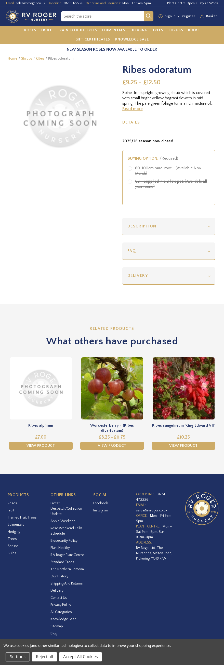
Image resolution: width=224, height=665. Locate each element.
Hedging (14, 532)
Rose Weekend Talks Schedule (66, 531)
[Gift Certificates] (93, 39)
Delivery (137, 275)
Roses (12, 503)
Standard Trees (62, 562)
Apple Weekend (62, 521)
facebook (100, 503)
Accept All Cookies (80, 656)
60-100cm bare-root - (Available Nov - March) (169, 171)
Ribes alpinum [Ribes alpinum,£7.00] (40, 425)
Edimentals (16, 525)
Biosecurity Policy (63, 541)
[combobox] (102, 16)
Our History (59, 576)
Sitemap (56, 626)
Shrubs (13, 546)
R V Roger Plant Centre (67, 555)
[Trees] (158, 30)
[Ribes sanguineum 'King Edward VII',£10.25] (183, 388)
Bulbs (12, 553)
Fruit (11, 510)
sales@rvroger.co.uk (30, 3)
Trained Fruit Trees (22, 517)
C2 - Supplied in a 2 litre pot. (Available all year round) (171, 184)
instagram (100, 510)
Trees (12, 539)
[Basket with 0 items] (211, 16)
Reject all (44, 656)
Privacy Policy (60, 605)
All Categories (61, 612)
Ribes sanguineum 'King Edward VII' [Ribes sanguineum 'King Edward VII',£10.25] (183, 425)
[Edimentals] (114, 30)
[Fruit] (47, 30)
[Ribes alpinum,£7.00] (41, 388)
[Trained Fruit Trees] (77, 30)
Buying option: (153, 158)
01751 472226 (73, 3)
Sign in (170, 16)
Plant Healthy (60, 548)
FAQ (131, 251)
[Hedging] (139, 30)
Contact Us (58, 598)
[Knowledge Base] (132, 39)
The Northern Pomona (67, 569)
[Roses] (30, 30)
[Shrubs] (176, 30)
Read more (132, 108)
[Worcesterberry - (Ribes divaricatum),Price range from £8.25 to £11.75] (112, 388)
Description (142, 226)
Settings (17, 656)
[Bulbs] (194, 30)
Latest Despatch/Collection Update (66, 508)
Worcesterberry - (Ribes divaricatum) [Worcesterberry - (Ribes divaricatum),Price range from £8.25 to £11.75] (112, 428)
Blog (53, 633)
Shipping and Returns (66, 583)
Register (188, 16)
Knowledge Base (63, 619)
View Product (41, 445)
